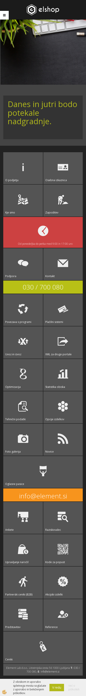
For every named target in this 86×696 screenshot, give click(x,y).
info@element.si (43, 495)
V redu (56, 687)
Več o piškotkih (73, 687)
